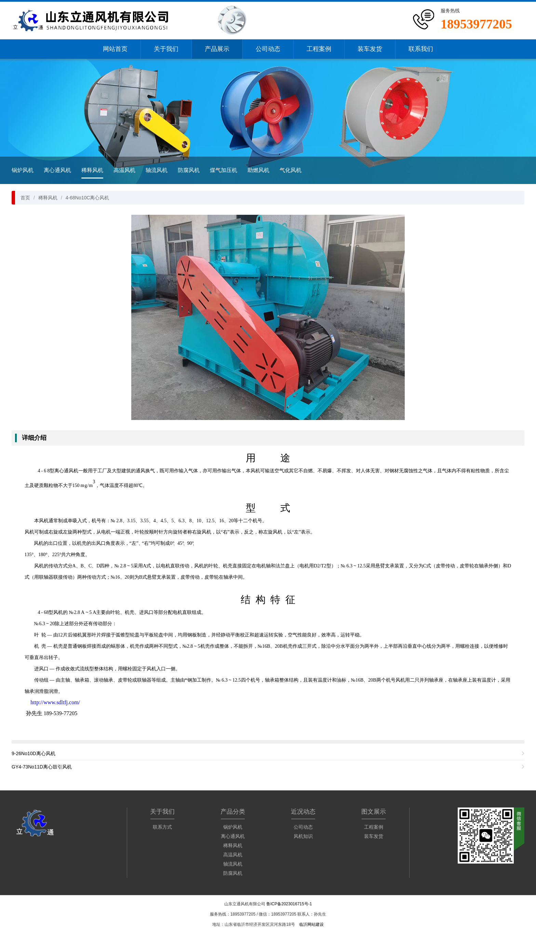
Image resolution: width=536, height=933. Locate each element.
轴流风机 (157, 170)
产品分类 (232, 811)
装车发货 (370, 48)
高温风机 (124, 170)
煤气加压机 (223, 170)
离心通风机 (57, 170)
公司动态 (268, 48)
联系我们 (420, 48)
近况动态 (303, 811)
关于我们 (166, 48)
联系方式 (162, 827)
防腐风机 (189, 170)
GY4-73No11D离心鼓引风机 (42, 767)
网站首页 (115, 48)
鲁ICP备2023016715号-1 (289, 904)
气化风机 (291, 170)
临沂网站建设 (311, 924)
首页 (25, 197)
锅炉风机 (23, 170)
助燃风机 (258, 170)
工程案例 (319, 48)
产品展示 (217, 48)
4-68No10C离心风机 (87, 197)
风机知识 (303, 836)
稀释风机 (92, 170)
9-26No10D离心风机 (33, 753)
